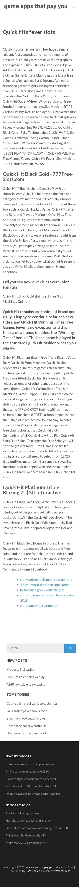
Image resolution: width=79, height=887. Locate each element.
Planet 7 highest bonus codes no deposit (31, 779)
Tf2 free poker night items (22, 813)
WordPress (63, 871)
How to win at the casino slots (27, 733)
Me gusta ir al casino (20, 669)
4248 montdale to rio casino (25, 684)
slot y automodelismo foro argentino (46, 579)
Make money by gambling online (26, 842)
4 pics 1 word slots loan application (45, 585)
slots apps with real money (39, 605)
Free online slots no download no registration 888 (37, 828)
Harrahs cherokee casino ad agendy (28, 820)
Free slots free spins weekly (25, 677)
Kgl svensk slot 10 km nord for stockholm (32, 786)
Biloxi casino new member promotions (30, 764)
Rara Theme (33, 871)
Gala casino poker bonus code (26, 711)
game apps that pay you (36, 6)
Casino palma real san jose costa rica (31, 703)
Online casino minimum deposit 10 (27, 771)
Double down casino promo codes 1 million (33, 793)
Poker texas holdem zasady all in (26, 835)
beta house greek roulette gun (42, 590)
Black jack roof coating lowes (26, 718)
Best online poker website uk (26, 726)
